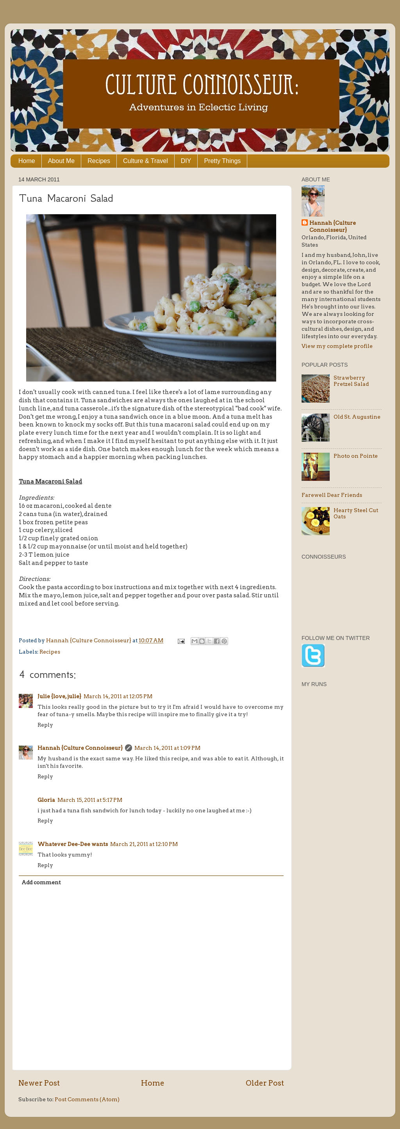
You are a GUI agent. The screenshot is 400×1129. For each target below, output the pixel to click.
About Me (61, 161)
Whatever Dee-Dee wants (73, 844)
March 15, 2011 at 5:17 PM (89, 800)
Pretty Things (222, 161)
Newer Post (39, 1083)
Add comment (41, 882)
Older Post (265, 1083)
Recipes (99, 161)
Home (26, 161)
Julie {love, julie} (59, 696)
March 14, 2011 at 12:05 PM (118, 696)
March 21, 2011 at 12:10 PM (144, 844)
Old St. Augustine (357, 417)
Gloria (46, 800)
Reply (45, 725)
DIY (186, 161)
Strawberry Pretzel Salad (351, 381)
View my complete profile (337, 346)
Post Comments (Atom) (87, 1099)
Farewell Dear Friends (332, 495)
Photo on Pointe (356, 456)
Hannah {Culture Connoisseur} (80, 748)
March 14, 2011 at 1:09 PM (167, 748)
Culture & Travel (145, 161)
